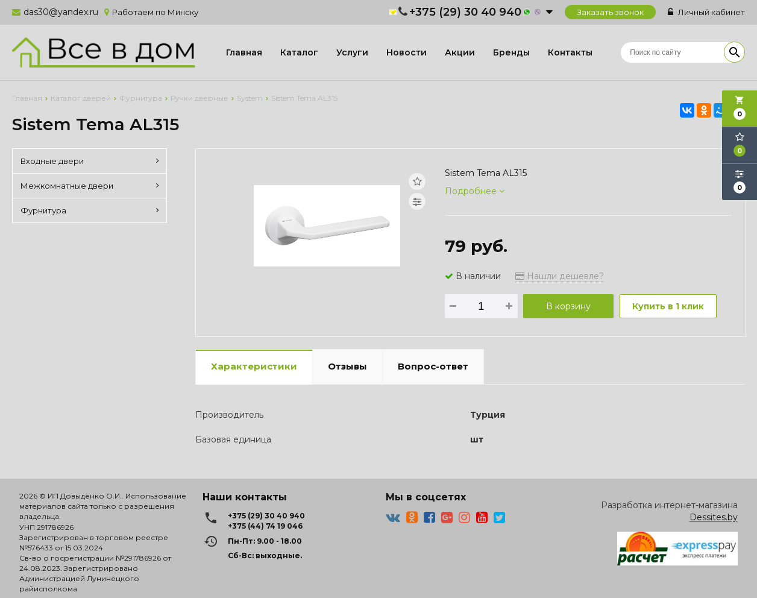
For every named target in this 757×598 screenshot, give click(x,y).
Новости (406, 52)
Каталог (299, 52)
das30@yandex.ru (61, 12)
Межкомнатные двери (89, 186)
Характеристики (254, 366)
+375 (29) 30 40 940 (465, 12)
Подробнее (474, 191)
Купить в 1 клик (668, 306)
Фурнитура (89, 210)
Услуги (352, 52)
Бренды (511, 52)
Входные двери (89, 161)
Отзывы (347, 366)
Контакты (570, 52)
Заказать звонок (610, 12)
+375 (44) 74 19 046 (265, 525)
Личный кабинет (706, 12)
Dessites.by (713, 517)
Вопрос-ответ (433, 366)
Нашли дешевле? (559, 276)
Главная (244, 52)
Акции (460, 52)
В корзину (568, 306)
